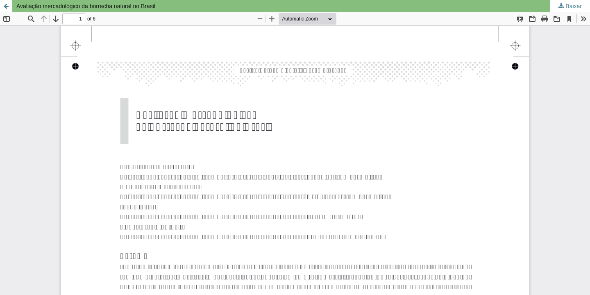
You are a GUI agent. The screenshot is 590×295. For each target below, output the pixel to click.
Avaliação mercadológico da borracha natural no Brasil (85, 6)
